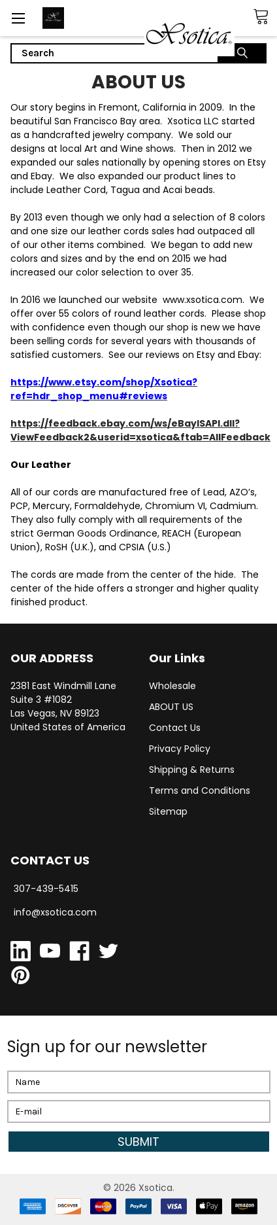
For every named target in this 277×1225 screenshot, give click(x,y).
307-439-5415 (46, 888)
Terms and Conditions (199, 790)
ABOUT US (171, 706)
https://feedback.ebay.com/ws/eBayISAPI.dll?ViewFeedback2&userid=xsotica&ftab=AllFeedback (140, 430)
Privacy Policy (179, 748)
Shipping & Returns (192, 769)
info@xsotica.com (55, 912)
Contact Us (175, 727)
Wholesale (172, 685)
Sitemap (168, 811)
